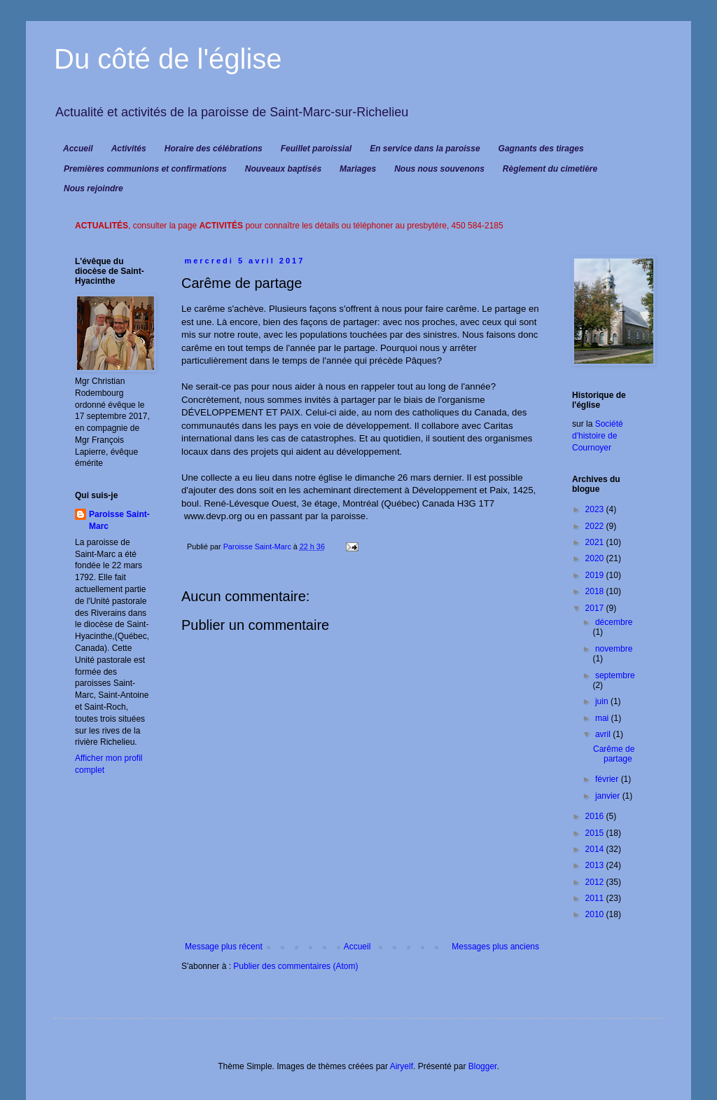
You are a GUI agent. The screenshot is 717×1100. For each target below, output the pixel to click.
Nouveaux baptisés (283, 169)
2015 (595, 833)
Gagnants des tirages (541, 148)
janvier (608, 796)
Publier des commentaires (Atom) (295, 966)
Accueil (78, 148)
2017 (595, 608)
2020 (595, 558)
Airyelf (401, 1066)
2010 (595, 914)
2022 (595, 526)
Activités (128, 148)
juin (603, 701)
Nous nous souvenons (439, 169)
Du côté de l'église (168, 58)
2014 (595, 849)
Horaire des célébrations (214, 148)
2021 (595, 542)
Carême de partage (613, 754)
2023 (595, 509)
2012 (595, 882)
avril (604, 734)
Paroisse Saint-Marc (119, 520)
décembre (613, 622)
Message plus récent (224, 946)
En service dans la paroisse (425, 148)
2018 (595, 591)
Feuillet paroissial (316, 148)
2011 (595, 898)
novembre (613, 649)
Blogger (482, 1066)
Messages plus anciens (495, 946)
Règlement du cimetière (550, 169)
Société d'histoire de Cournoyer (597, 436)
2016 (595, 816)
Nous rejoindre (93, 188)
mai (603, 718)
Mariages (358, 169)
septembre (615, 675)
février (608, 779)
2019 (595, 575)
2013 (595, 865)
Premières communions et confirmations (145, 169)
